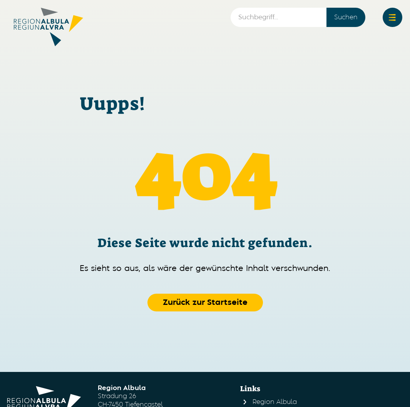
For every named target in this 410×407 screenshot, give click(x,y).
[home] (48, 27)
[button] (392, 17)
